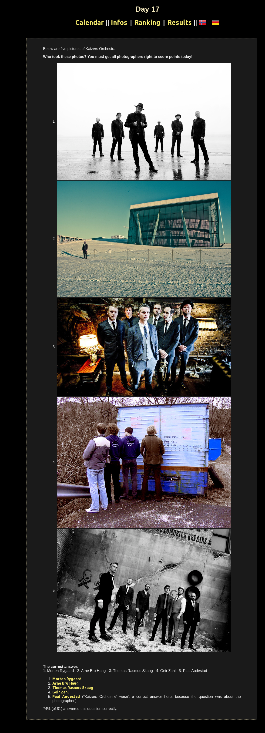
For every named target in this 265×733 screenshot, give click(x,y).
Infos (119, 22)
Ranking (147, 22)
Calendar (89, 22)
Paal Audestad (66, 696)
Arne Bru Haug (65, 683)
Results (180, 22)
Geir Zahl (60, 692)
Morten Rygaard (66, 679)
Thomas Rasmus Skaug (72, 688)
